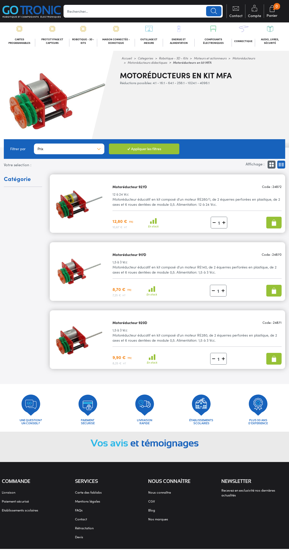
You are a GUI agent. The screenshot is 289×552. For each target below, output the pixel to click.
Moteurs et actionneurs (210, 59)
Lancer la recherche (213, 11)
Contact (81, 522)
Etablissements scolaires (20, 513)
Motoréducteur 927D (129, 187)
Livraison (8, 495)
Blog (151, 513)
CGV (151, 504)
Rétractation (84, 531)
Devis (79, 539)
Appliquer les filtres (144, 149)
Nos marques (158, 522)
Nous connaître (159, 495)
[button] (214, 224)
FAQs (79, 513)
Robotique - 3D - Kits (173, 59)
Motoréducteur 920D (129, 323)
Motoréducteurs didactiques (147, 63)
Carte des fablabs (88, 495)
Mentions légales (87, 504)
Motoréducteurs (243, 59)
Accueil (127, 59)
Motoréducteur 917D (129, 255)
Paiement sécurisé (15, 504)
